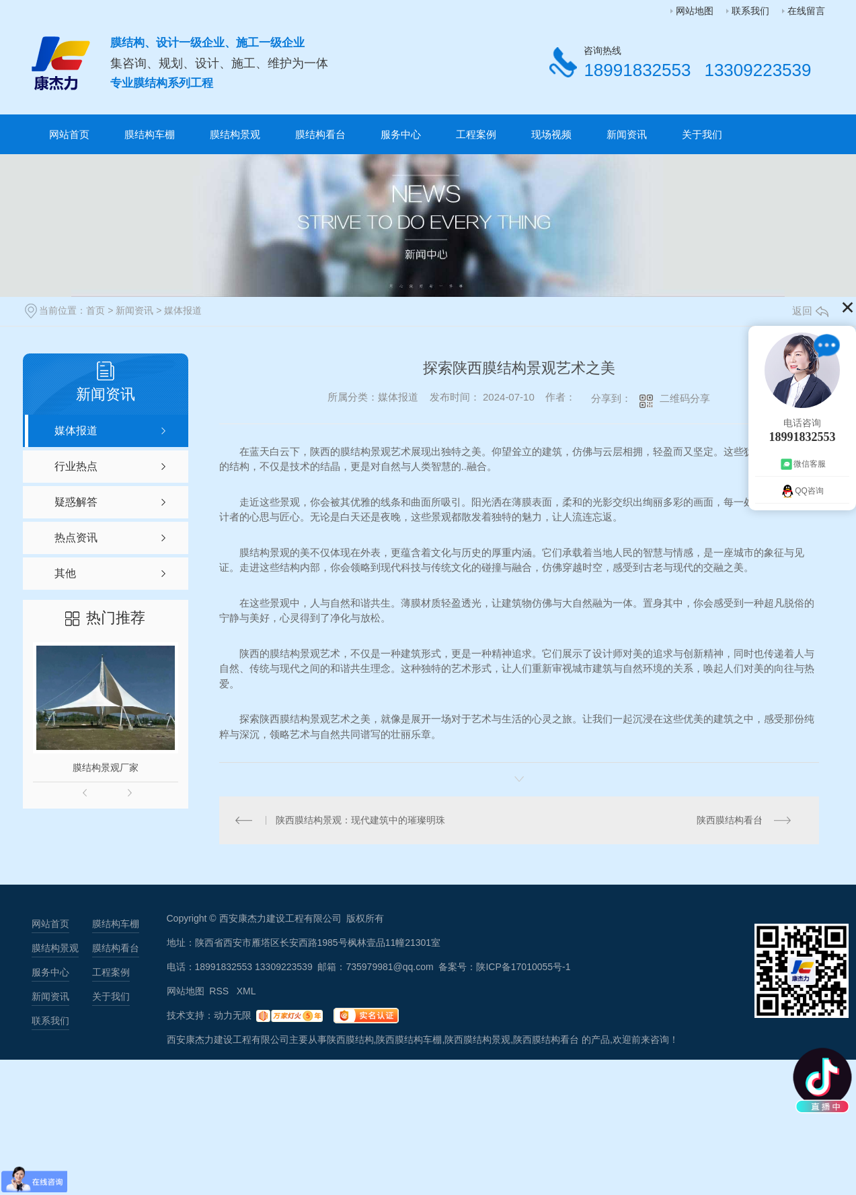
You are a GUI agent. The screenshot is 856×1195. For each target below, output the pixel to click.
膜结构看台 (320, 134)
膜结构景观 (235, 134)
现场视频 (551, 134)
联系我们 (750, 10)
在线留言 (806, 10)
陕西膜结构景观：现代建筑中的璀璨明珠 (360, 820)
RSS (220, 991)
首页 (95, 310)
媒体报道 (183, 310)
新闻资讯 (627, 134)
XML (246, 991)
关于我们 (702, 134)
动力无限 (232, 1015)
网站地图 (694, 10)
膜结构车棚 (149, 134)
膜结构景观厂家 (106, 767)
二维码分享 (685, 398)
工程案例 (476, 134)
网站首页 (69, 134)
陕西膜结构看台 (730, 820)
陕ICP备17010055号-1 (523, 966)
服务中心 (401, 134)
